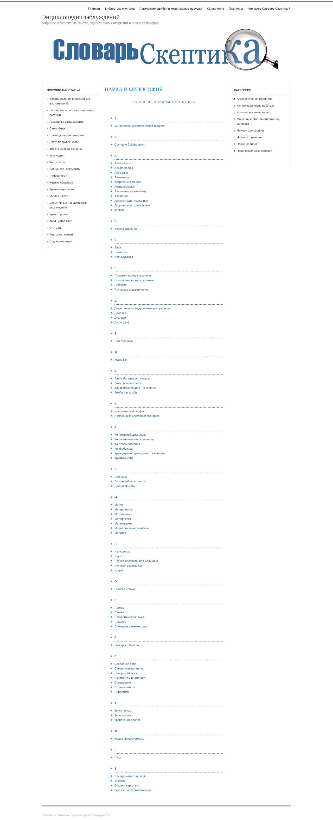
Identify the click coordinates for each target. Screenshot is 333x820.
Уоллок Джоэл (58, 196)
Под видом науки (60, 241)
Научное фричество (250, 137)
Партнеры (236, 8)
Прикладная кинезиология (66, 135)
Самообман (57, 128)
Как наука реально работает (255, 105)
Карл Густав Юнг (60, 220)
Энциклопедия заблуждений (81, 17)
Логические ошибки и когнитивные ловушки (170, 8)
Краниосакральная (61, 189)
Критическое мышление (253, 112)
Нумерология (58, 175)
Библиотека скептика (120, 8)
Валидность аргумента (64, 168)
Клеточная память (61, 234)
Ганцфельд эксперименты (66, 121)
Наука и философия (250, 130)
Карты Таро (57, 162)
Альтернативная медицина (254, 98)
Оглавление (215, 8)
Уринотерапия (58, 214)
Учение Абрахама (61, 182)
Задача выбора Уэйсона (65, 148)
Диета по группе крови (64, 141)
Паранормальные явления (254, 150)
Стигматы (55, 227)
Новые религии (247, 144)
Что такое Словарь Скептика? (269, 8)
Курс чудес (56, 155)
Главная (94, 8)
